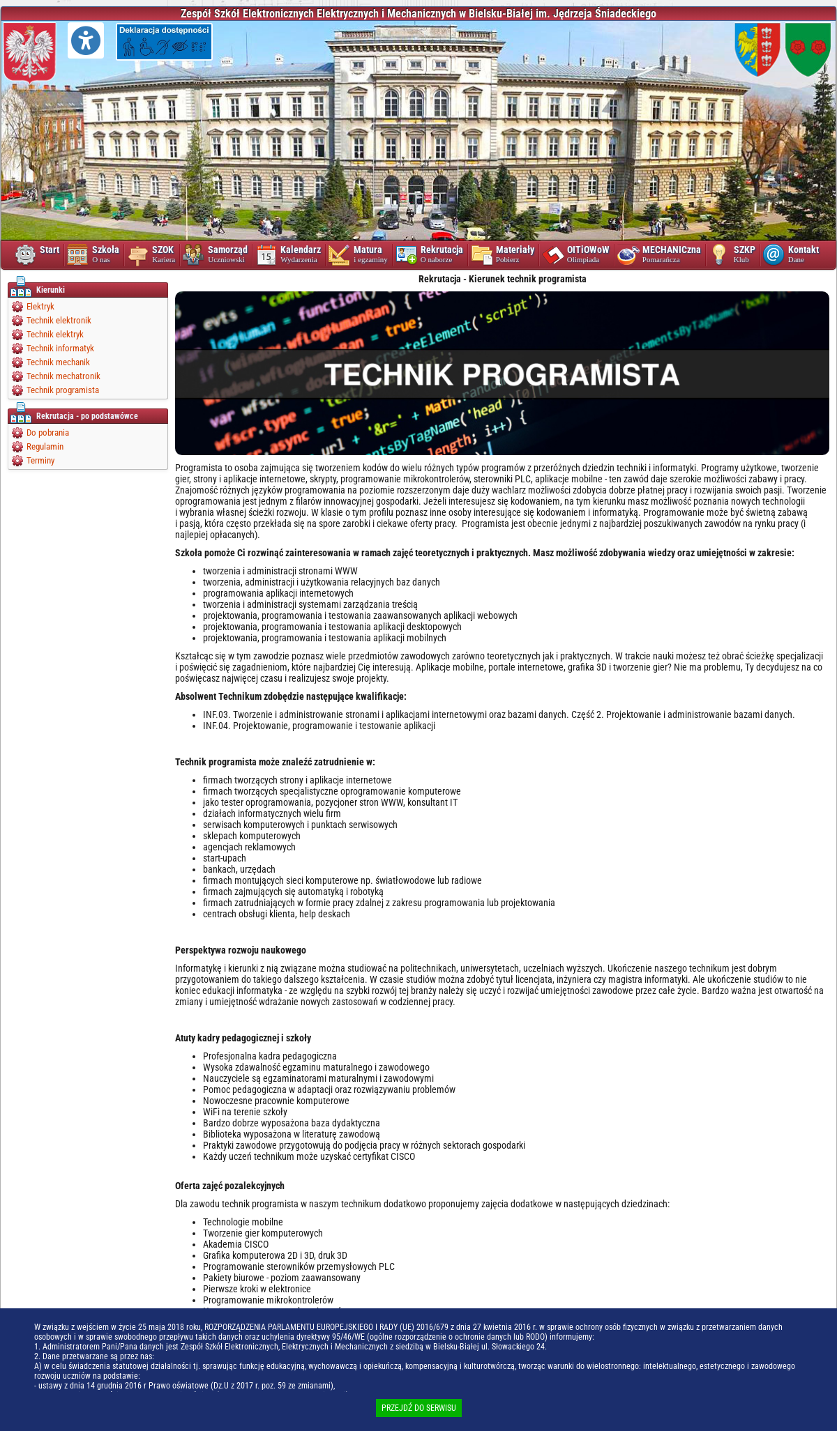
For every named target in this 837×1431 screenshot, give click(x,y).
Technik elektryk (55, 334)
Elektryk (40, 306)
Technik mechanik (58, 362)
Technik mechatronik (63, 376)
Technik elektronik (59, 320)
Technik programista (63, 390)
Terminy (40, 460)
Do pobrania (48, 432)
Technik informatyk (60, 348)
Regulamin (45, 446)
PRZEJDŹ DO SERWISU (419, 1408)
